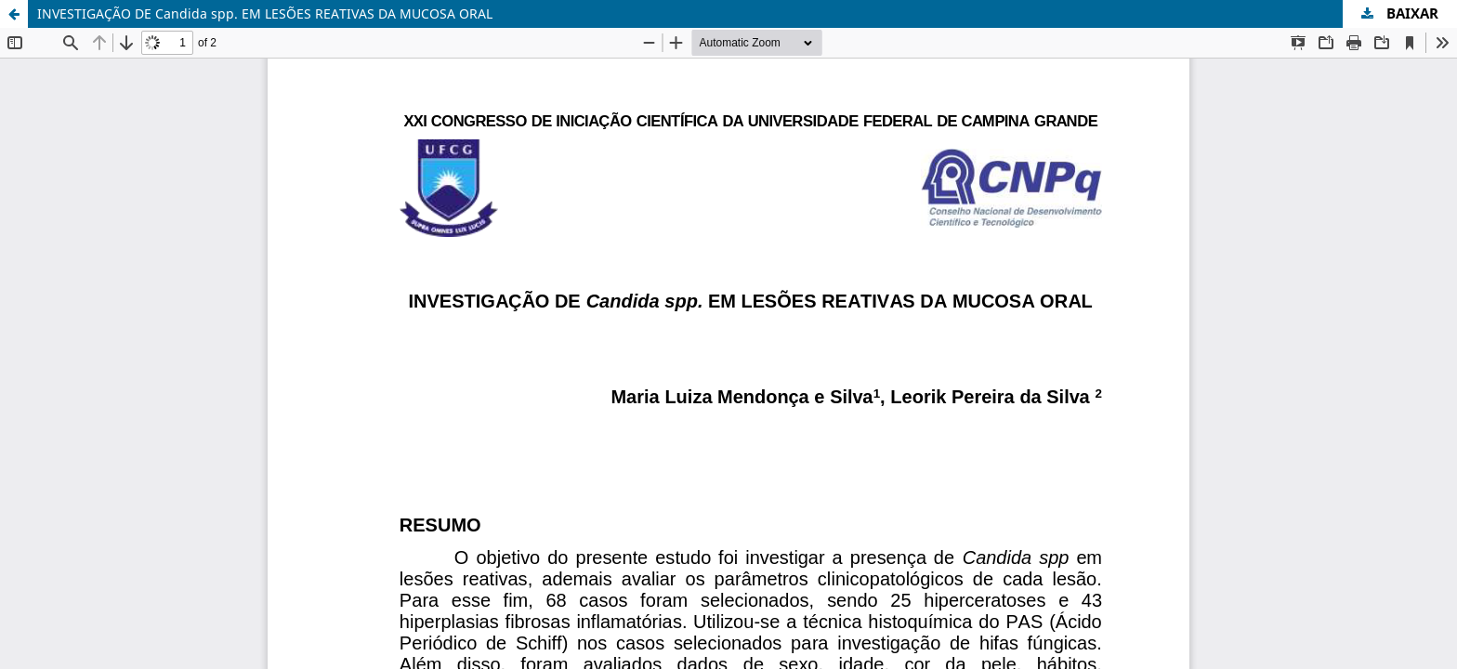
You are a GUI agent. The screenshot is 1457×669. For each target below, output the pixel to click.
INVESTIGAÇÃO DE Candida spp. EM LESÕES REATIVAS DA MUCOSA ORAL (264, 13)
